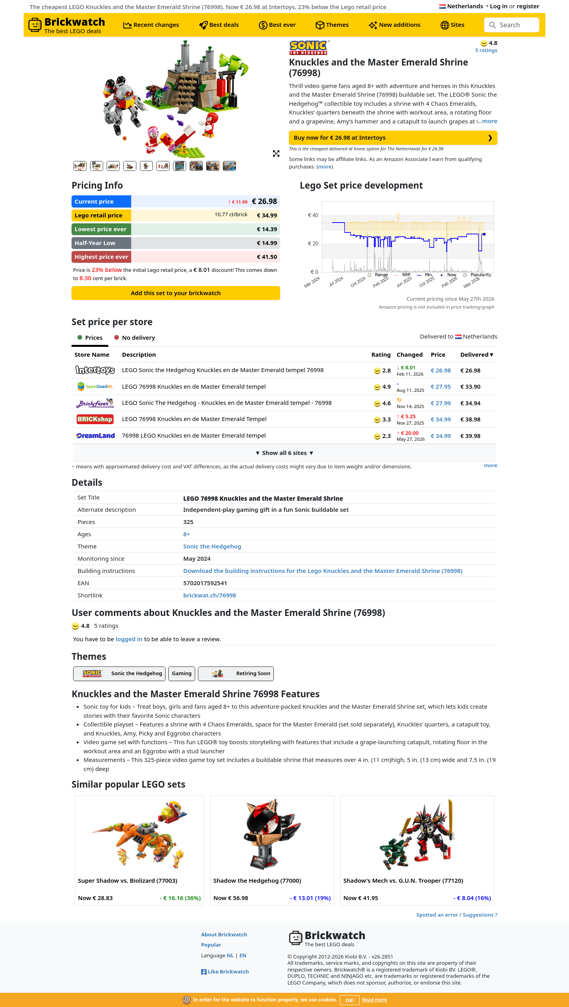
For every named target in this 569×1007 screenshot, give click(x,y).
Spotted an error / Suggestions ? (456, 914)
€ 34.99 (441, 419)
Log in (499, 6)
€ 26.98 (441, 370)
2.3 (382, 436)
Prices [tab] (89, 337)
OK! (350, 1000)
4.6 (382, 403)
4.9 (382, 386)
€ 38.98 (470, 419)
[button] (276, 152)
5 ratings (486, 50)
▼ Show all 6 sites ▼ (285, 453)
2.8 (382, 370)
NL (230, 955)
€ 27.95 (441, 386)
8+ (186, 534)
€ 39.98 (470, 436)
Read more (374, 999)
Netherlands (461, 6)
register (528, 6)
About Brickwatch (224, 934)
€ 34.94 (470, 403)
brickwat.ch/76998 (209, 595)
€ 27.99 (441, 403)
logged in (129, 639)
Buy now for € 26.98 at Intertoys (393, 137)
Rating (381, 354)
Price (438, 354)
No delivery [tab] (134, 337)
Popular (211, 944)
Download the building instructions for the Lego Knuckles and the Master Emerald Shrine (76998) (323, 571)
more (489, 121)
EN (243, 955)
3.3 (382, 419)
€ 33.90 (470, 386)
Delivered (474, 354)
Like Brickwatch (225, 971)
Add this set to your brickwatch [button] (176, 293)
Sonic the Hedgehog (212, 546)
